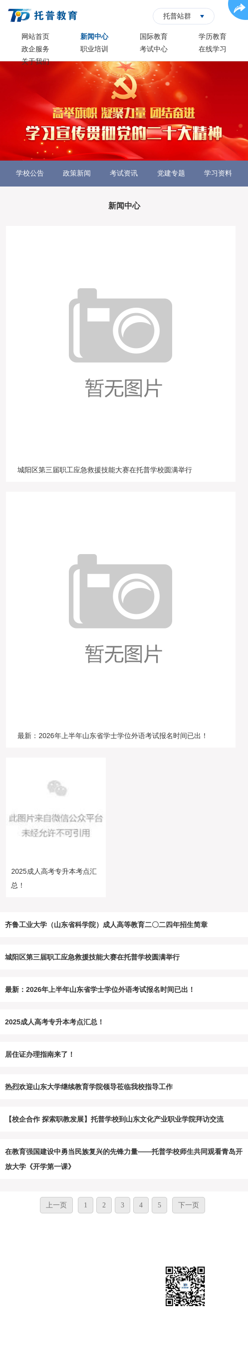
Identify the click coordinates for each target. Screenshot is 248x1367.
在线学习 (213, 49)
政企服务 (35, 49)
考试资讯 (124, 173)
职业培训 (94, 49)
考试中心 (154, 49)
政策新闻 (77, 173)
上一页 (56, 1205)
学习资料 (218, 173)
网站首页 (35, 36)
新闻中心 (94, 36)
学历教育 (213, 36)
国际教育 (154, 36)
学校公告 (30, 173)
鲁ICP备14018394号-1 (164, 1337)
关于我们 (35, 61)
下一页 (188, 1205)
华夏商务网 (140, 1352)
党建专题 (171, 173)
